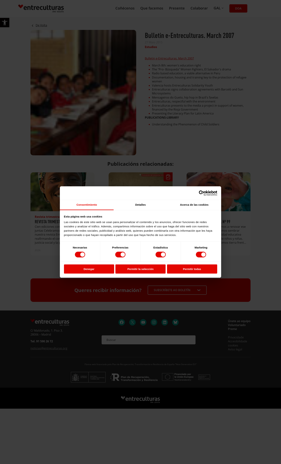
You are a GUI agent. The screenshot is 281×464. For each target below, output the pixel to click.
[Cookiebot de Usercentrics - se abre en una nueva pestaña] (201, 193)
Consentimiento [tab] (87, 204)
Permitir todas (192, 269)
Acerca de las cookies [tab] (194, 204)
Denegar (89, 269)
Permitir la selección (140, 269)
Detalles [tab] (140, 204)
